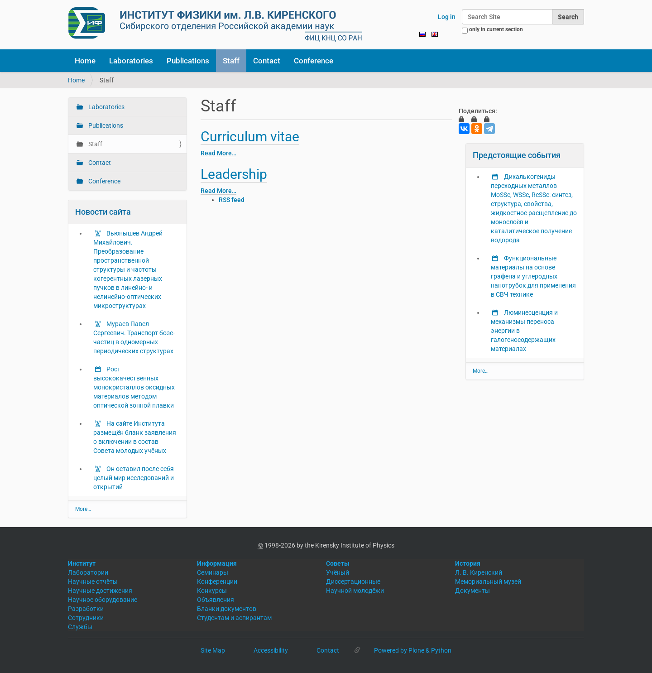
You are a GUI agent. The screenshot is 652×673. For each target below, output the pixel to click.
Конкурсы (212, 590)
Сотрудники (86, 617)
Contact (266, 60)
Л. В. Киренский (478, 572)
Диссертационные (353, 581)
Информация (217, 563)
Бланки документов (226, 608)
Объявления (215, 599)
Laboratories (131, 60)
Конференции (217, 581)
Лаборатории (88, 572)
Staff (231, 60)
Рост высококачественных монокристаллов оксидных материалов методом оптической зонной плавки (134, 387)
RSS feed (231, 199)
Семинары (212, 572)
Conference (313, 60)
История (467, 563)
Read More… (218, 153)
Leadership (234, 174)
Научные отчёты (93, 581)
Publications (188, 60)
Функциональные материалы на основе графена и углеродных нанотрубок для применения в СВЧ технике (533, 276)
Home (85, 60)
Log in (446, 16)
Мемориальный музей (488, 581)
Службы (80, 626)
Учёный (337, 572)
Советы (338, 563)
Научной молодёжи (355, 590)
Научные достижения (100, 590)
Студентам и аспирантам (234, 617)
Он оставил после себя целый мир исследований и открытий (133, 477)
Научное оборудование (102, 599)
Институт (82, 563)
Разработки (86, 608)
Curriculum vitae (250, 136)
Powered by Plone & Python (412, 650)
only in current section (496, 29)
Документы (472, 590)
